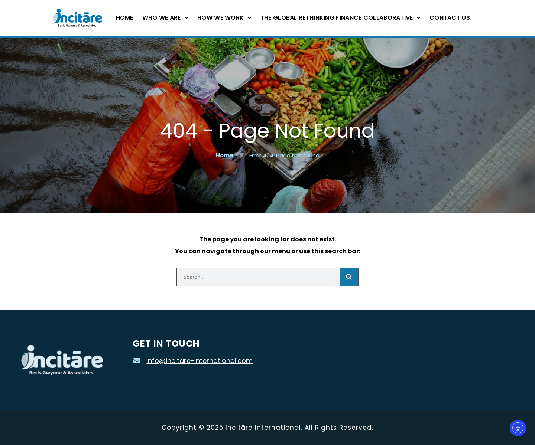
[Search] (349, 277)
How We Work (224, 17)
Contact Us (449, 17)
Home (124, 17)
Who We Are (165, 17)
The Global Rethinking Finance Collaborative (340, 17)
